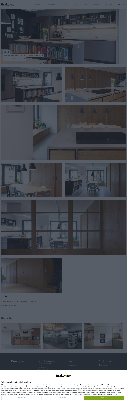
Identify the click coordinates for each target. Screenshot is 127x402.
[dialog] (63, 386)
